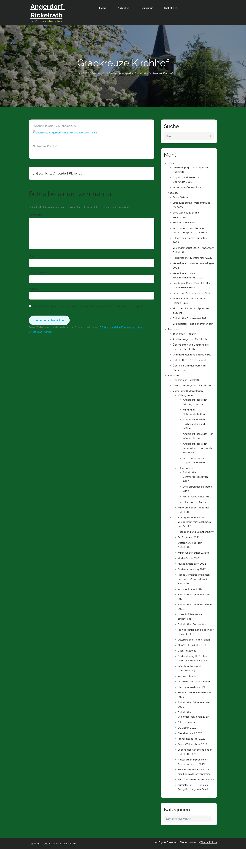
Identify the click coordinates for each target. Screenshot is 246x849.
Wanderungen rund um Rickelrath (192, 354)
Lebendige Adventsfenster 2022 (192, 292)
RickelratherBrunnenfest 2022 (190, 318)
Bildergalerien (186, 467)
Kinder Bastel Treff (188, 558)
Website (34, 288)
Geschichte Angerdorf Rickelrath (192, 385)
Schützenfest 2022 (189, 537)
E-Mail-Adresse (39, 272)
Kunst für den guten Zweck (193, 552)
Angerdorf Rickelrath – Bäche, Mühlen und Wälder (196, 424)
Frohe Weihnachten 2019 (192, 744)
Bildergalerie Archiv (194, 502)
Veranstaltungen (187, 675)
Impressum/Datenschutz (187, 187)
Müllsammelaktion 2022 (192, 563)
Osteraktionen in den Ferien (194, 639)
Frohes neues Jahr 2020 (191, 738)
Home (104, 7)
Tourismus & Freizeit (184, 333)
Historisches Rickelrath (196, 496)
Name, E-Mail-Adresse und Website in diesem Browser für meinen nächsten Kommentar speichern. (90, 306)
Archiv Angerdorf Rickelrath (189, 517)
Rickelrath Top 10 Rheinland (189, 360)
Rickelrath (172, 7)
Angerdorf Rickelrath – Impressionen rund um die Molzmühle (198, 448)
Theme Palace (209, 842)
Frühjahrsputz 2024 (184, 222)
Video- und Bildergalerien (188, 390)
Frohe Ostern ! (181, 197)
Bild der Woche (187, 722)
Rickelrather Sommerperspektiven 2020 (195, 477)
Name (33, 256)
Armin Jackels (45, 125)
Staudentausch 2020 (190, 733)
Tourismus (148, 7)
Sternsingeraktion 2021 (191, 686)
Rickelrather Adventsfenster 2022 (192, 257)
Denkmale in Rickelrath (186, 379)
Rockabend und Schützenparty (196, 531)
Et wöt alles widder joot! (192, 645)
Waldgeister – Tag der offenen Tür (193, 323)
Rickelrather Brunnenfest (192, 624)
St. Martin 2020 (187, 727)
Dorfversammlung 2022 (192, 569)
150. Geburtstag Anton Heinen (196, 779)
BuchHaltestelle (187, 650)
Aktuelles (125, 7)
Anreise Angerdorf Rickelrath (190, 339)
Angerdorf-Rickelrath (63, 843)
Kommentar (36, 214)
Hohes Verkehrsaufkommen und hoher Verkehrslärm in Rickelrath (194, 579)
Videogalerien (186, 395)
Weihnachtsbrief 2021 (191, 589)
